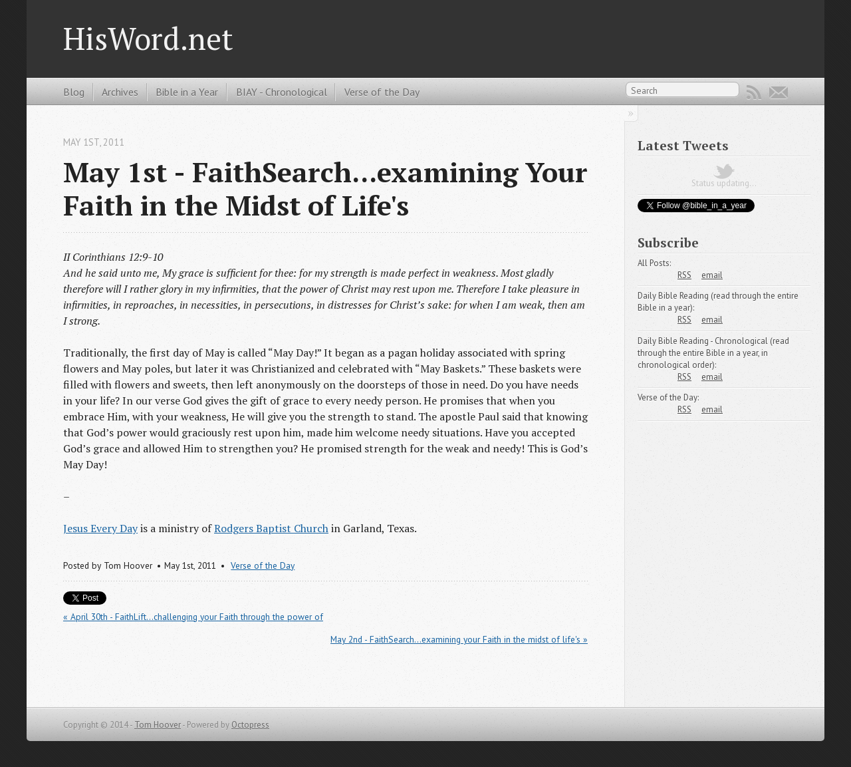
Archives (120, 91)
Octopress (250, 724)
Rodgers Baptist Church (271, 528)
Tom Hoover (157, 724)
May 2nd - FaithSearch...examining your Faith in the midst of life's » (459, 639)
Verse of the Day (382, 91)
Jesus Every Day (100, 528)
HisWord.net (148, 38)
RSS (754, 92)
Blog (73, 91)
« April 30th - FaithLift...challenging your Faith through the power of (193, 617)
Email (778, 92)
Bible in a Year (187, 91)
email (712, 275)
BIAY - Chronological (281, 91)
